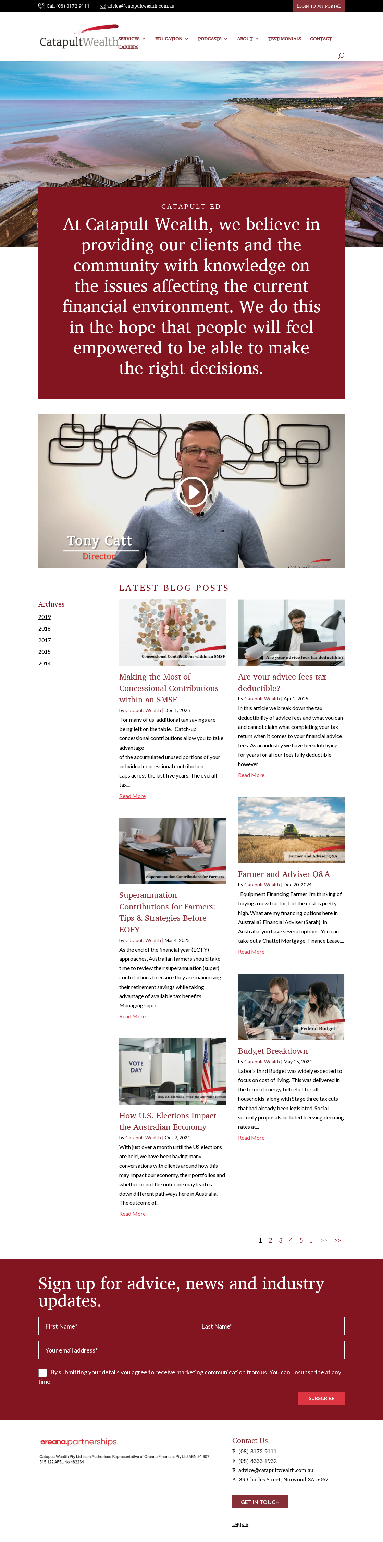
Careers (128, 48)
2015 (44, 651)
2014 (44, 663)
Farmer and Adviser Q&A (284, 874)
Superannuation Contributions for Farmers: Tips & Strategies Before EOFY (167, 912)
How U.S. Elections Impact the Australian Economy (167, 1121)
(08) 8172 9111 (257, 1451)
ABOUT (244, 39)
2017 (44, 640)
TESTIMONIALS (284, 39)
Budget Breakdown (273, 1050)
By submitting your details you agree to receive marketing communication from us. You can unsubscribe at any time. (189, 1376)
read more (132, 796)
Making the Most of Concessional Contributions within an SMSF (169, 688)
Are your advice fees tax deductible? (282, 682)
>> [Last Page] (337, 1240)
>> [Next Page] (324, 1240)
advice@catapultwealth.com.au (275, 1470)
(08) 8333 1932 (257, 1460)
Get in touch (260, 1501)
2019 (44, 616)
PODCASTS (209, 39)
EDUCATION (168, 39)
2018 (44, 628)
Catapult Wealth (143, 710)
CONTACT (321, 39)
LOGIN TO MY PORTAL (319, 6)
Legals (240, 1524)
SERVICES (128, 39)
